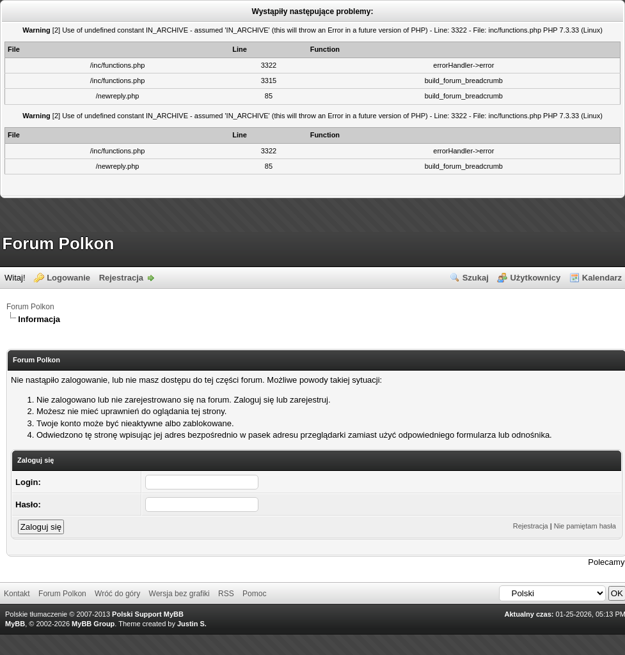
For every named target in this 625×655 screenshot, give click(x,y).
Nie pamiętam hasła (585, 526)
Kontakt (17, 593)
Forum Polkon (59, 243)
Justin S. (192, 624)
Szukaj (476, 277)
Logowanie (68, 277)
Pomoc (254, 593)
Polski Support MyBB (148, 614)
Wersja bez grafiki (179, 593)
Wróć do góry (117, 593)
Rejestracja (121, 277)
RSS (226, 593)
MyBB (15, 624)
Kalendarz (602, 277)
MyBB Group (93, 624)
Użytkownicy (535, 277)
